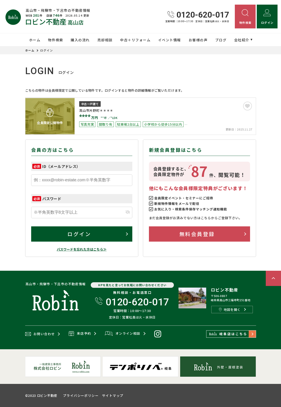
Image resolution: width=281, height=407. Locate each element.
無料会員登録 (197, 233)
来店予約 (80, 334)
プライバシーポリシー (81, 395)
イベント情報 (169, 39)
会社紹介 (241, 39)
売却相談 (105, 39)
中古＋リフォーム (135, 39)
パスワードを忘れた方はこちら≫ (82, 249)
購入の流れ (80, 39)
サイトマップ (112, 395)
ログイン (79, 233)
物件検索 (55, 39)
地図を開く (230, 309)
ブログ (221, 39)
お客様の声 (198, 39)
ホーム (35, 39)
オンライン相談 (122, 334)
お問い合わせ (40, 334)
